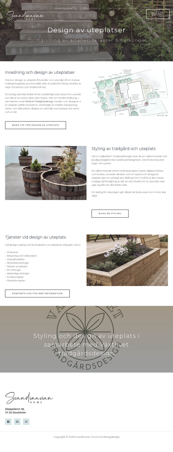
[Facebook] (8, 421)
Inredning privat (62, 8)
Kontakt (57, 20)
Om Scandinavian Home (116, 8)
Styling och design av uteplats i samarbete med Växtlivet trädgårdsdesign (86, 344)
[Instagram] (26, 421)
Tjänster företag (88, 8)
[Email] (17, 421)
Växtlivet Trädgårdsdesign (39, 101)
